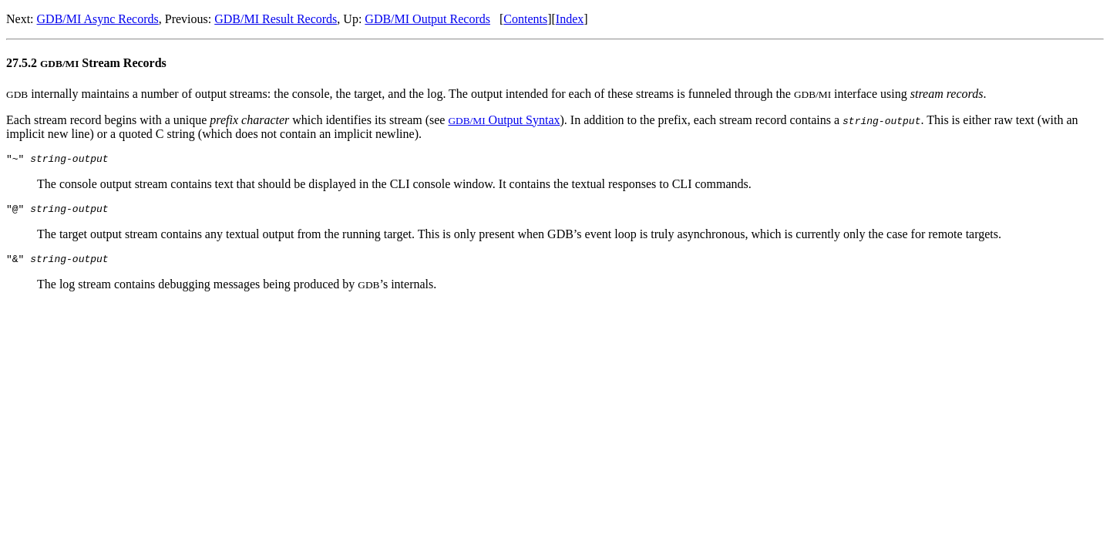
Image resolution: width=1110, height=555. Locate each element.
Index (570, 18)
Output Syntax (504, 119)
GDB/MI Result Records (275, 18)
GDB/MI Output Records (427, 18)
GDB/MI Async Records (98, 18)
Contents (525, 18)
